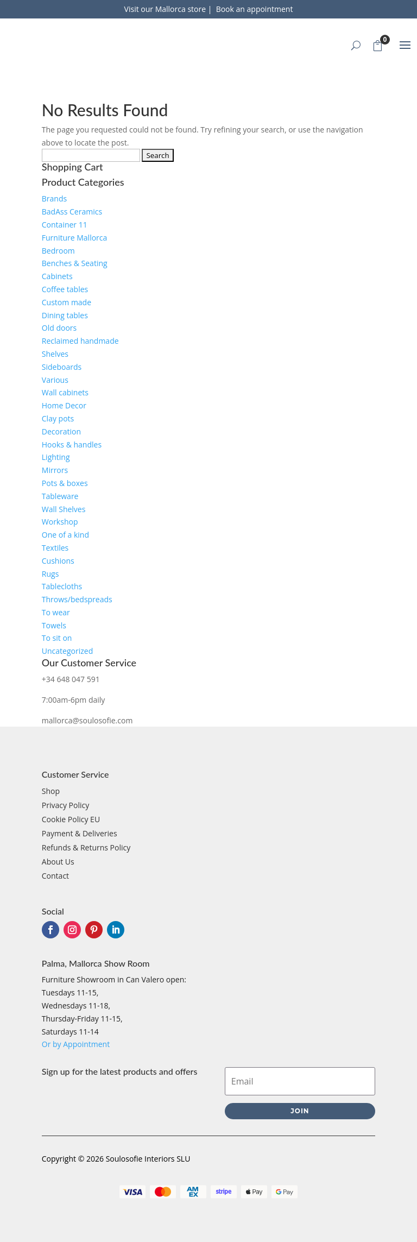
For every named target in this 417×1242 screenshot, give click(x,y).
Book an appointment (254, 9)
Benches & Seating (75, 263)
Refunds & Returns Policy (86, 847)
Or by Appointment (76, 1044)
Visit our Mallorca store (166, 9)
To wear (56, 612)
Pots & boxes (65, 483)
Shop (51, 791)
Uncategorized (67, 651)
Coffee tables (65, 289)
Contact (55, 876)
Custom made (66, 302)
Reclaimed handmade (80, 341)
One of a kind (65, 534)
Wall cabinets (65, 392)
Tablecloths (62, 586)
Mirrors (55, 470)
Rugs (50, 574)
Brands (54, 198)
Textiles (55, 548)
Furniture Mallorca (75, 237)
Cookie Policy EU (71, 819)
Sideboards (61, 367)
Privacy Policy (65, 805)
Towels (54, 625)
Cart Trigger (381, 43)
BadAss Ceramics (72, 211)
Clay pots (58, 418)
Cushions (58, 561)
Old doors (59, 328)
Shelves (55, 354)
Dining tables (65, 315)
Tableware (60, 496)
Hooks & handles (72, 444)
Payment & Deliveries (79, 833)
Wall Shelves (64, 509)
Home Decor (64, 405)
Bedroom (58, 250)
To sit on (57, 638)
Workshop (60, 521)
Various (55, 380)
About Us (58, 861)
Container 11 (64, 224)
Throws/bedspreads (77, 599)
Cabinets (57, 276)
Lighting (56, 457)
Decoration (61, 431)
